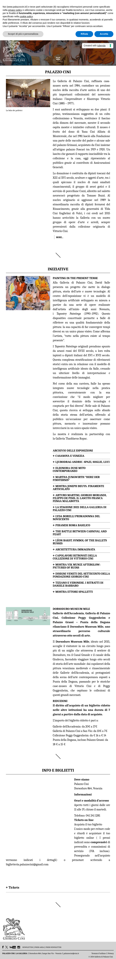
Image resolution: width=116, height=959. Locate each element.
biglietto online (84, 838)
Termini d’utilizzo (98, 953)
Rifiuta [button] (84, 34)
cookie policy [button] (26, 16)
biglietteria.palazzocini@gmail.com (27, 864)
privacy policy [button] (15, 10)
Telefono (79, 815)
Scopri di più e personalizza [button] (23, 34)
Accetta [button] (104, 34)
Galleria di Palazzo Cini (76, 282)
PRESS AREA (39, 947)
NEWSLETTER (27, 947)
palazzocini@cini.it (71, 953)
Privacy (111, 953)
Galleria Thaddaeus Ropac (71, 438)
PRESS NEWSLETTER (53, 947)
